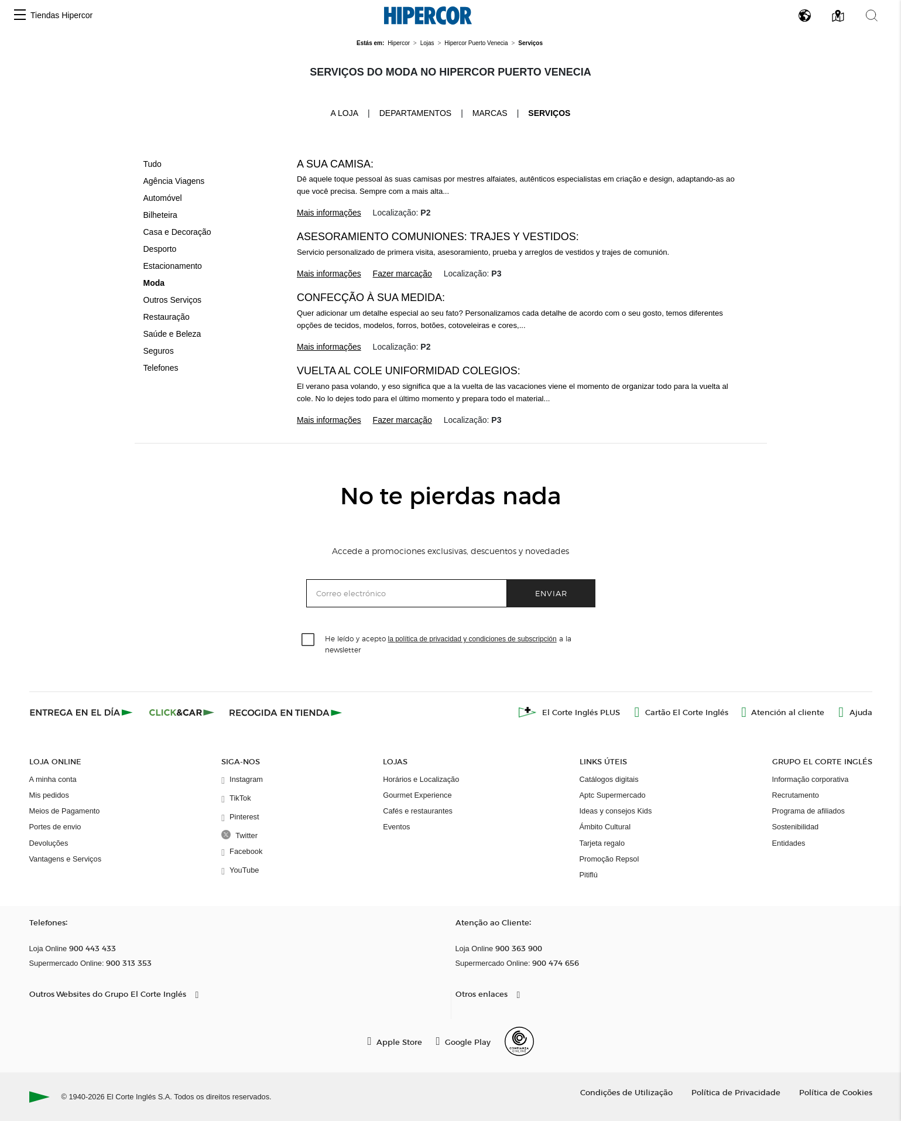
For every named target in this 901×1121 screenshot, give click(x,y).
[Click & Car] (181, 712)
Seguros (158, 351)
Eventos (396, 826)
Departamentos (415, 113)
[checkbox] (309, 640)
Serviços (549, 113)
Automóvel (162, 198)
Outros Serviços (172, 300)
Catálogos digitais (609, 779)
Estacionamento (172, 266)
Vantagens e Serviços (65, 859)
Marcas (490, 113)
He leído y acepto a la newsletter (448, 643)
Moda (154, 283)
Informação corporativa (810, 779)
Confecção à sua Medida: (371, 297)
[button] (20, 15)
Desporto (160, 249)
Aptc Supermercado (613, 795)
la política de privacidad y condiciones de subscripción (472, 639)
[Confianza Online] (519, 1041)
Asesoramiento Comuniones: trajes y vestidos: (438, 236)
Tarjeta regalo (602, 843)
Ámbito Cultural (605, 826)
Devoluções (48, 843)
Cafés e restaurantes (418, 810)
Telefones (161, 367)
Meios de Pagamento (64, 810)
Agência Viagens (174, 181)
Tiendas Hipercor (61, 15)
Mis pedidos (49, 795)
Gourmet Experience (417, 795)
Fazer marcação (402, 273)
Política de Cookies (835, 1092)
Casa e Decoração (177, 232)
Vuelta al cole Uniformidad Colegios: (408, 371)
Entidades (789, 843)
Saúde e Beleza (172, 334)
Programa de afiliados (808, 810)
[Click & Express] (82, 712)
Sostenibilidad (795, 826)
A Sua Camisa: (335, 164)
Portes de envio (55, 826)
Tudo (152, 164)
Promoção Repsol (609, 859)
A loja (344, 112)
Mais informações (329, 212)
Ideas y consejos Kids (616, 810)
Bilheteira (160, 215)
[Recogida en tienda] (285, 712)
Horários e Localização (421, 779)
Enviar (551, 593)
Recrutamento (795, 795)
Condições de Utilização (626, 1092)
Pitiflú (589, 874)
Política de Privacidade (735, 1092)
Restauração (166, 317)
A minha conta (53, 779)
